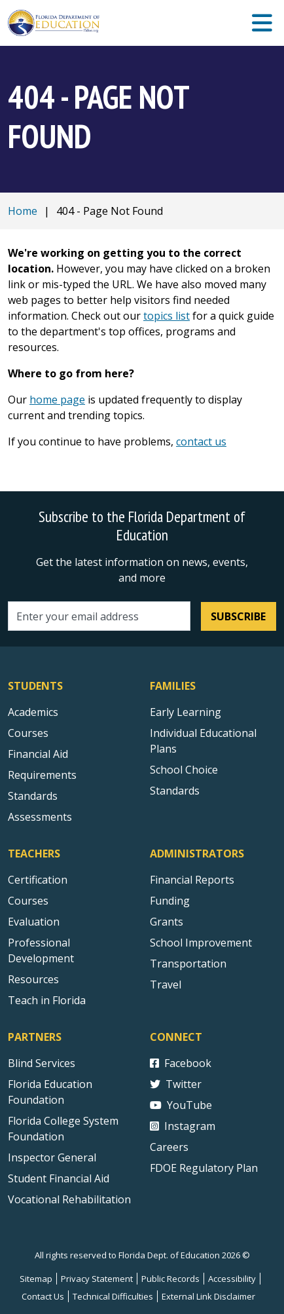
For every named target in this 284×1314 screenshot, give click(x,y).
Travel (165, 984)
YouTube (181, 1105)
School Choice (184, 769)
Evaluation (34, 921)
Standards (175, 790)
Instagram (182, 1126)
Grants (166, 921)
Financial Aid (38, 754)
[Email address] (99, 616)
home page (57, 399)
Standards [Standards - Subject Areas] (33, 796)
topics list (166, 316)
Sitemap (36, 1279)
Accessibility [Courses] (232, 1279)
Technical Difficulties (113, 1296)
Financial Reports (192, 880)
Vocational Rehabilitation (69, 1199)
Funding (170, 900)
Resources (33, 979)
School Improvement (201, 942)
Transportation (188, 963)
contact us (201, 441)
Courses (28, 733)
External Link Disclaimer (208, 1296)
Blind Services (41, 1063)
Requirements (42, 775)
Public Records (170, 1279)
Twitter (176, 1084)
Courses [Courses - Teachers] (28, 900)
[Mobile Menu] (262, 23)
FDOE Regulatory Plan (204, 1168)
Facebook (180, 1063)
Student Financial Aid (58, 1178)
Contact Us (43, 1296)
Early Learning (185, 712)
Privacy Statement (97, 1279)
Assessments (40, 817)
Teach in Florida (47, 1000)
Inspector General (52, 1157)
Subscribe (238, 616)
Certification (37, 880)
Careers (169, 1147)
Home (22, 211)
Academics (33, 712)
